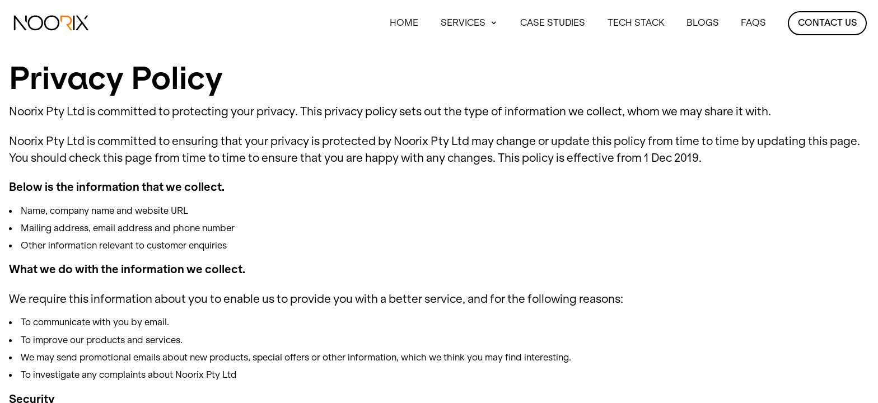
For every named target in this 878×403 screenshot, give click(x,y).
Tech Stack (636, 22)
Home (404, 22)
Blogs (702, 22)
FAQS (753, 22)
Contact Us (827, 22)
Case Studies (552, 22)
